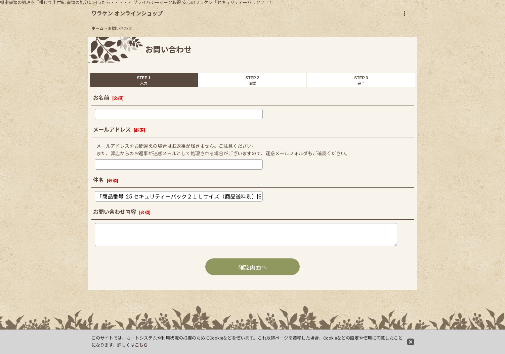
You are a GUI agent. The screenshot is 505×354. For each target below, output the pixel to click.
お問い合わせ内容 (114, 212)
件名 (98, 180)
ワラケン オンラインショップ (127, 13)
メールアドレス (112, 130)
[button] (404, 14)
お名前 (101, 98)
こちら (141, 345)
